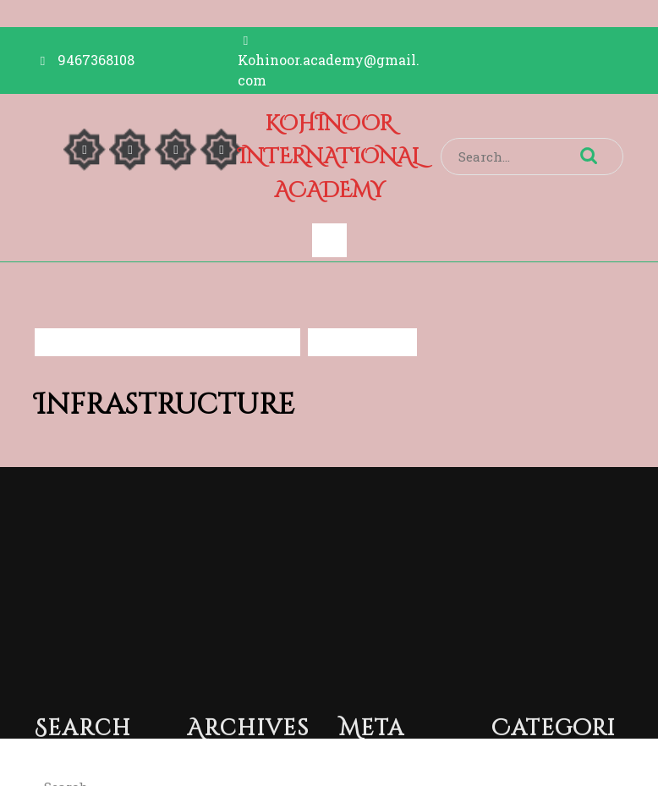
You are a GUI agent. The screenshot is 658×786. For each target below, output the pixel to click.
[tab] (329, 240)
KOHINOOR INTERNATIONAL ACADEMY (329, 157)
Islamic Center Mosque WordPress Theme (278, 762)
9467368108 (96, 60)
